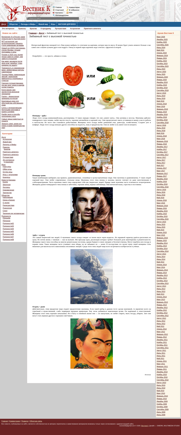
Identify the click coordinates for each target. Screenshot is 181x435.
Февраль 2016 (162, 206)
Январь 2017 (162, 176)
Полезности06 (8, 234)
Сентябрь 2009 (163, 409)
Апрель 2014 (162, 265)
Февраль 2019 (162, 109)
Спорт (5, 211)
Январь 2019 (162, 112)
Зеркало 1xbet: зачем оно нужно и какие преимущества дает (13, 126)
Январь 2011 (162, 369)
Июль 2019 (161, 96)
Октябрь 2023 (162, 64)
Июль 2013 (161, 289)
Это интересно (8, 29)
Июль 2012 (161, 321)
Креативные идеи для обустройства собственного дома (12, 103)
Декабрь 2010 (162, 372)
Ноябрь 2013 (162, 278)
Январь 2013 (162, 305)
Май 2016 (160, 198)
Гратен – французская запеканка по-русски (10, 97)
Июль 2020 (161, 74)
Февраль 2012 (162, 334)
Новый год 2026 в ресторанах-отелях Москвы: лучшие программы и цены (13, 50)
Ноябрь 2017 (162, 149)
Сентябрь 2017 (163, 155)
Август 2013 (161, 286)
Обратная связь (36, 421)
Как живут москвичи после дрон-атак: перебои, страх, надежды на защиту (12, 63)
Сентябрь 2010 (163, 380)
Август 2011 (161, 350)
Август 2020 (161, 72)
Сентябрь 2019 (163, 90)
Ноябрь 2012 (162, 310)
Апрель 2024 (162, 53)
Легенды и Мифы (28, 24)
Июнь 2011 (161, 356)
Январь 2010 (162, 399)
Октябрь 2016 (162, 184)
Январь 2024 (162, 58)
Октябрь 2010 (162, 377)
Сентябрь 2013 (163, 283)
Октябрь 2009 (162, 407)
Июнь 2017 (161, 163)
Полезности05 (8, 232)
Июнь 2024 (161, 48)
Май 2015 (160, 230)
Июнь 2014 (161, 259)
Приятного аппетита (92, 29)
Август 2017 (161, 157)
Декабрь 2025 (162, 39)
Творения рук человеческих (13, 213)
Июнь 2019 (161, 98)
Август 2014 (161, 254)
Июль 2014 (161, 257)
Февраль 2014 (162, 270)
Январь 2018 (162, 144)
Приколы (22, 29)
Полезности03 (8, 226)
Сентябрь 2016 (163, 187)
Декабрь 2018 (162, 115)
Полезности (6, 216)
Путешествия (60, 29)
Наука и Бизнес (9, 200)
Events (5, 182)
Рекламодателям (60, 15)
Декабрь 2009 (162, 401)
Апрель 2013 (162, 297)
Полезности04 (8, 229)
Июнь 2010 (161, 388)
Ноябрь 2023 (162, 61)
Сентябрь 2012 (163, 316)
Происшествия (8, 205)
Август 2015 (161, 222)
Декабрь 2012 (162, 308)
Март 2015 (161, 235)
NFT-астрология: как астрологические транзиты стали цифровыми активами (13, 43)
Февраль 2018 (162, 141)
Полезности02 (8, 223)
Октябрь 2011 (162, 345)
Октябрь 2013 (162, 281)
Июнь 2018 (161, 131)
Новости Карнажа (8, 180)
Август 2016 (161, 190)
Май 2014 (160, 262)
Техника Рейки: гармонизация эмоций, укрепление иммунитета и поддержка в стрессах (13, 78)
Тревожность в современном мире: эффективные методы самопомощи (13, 70)
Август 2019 (161, 93)
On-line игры (7, 172)
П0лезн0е (6, 218)
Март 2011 (161, 364)
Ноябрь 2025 (162, 42)
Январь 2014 (162, 273)
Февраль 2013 (162, 302)
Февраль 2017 (162, 174)
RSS (70, 13)
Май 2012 (160, 326)
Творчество (7, 193)
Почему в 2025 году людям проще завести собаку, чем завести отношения (12, 57)
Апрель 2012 (162, 329)
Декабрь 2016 (162, 179)
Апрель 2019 (162, 104)
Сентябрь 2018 (163, 123)
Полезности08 (8, 240)
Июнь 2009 (161, 415)
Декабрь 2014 (162, 243)
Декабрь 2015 (162, 211)
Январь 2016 (162, 208)
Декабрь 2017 (162, 147)
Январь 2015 (162, 241)
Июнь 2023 (161, 69)
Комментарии (74, 7)
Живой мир (43, 24)
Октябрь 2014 (162, 249)
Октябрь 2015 (162, 216)
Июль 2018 (161, 128)
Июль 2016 (161, 192)
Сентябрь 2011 (163, 348)
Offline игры (7, 169)
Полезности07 (8, 237)
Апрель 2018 (162, 136)
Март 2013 (161, 300)
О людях (6, 203)
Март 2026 (161, 37)
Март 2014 (161, 267)
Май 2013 (160, 294)
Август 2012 (161, 318)
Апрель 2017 (162, 168)
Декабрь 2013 (162, 275)
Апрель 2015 (162, 233)
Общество (13, 24)
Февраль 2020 (162, 77)
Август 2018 (161, 125)
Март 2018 (161, 139)
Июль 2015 (161, 224)
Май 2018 (160, 133)
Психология (7, 208)
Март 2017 (161, 171)
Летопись (6, 187)
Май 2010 (160, 391)
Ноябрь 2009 (162, 404)
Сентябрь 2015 (163, 219)
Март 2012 (161, 332)
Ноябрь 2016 (162, 182)
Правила (24, 421)
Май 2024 (160, 50)
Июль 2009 (161, 412)
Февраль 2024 (162, 56)
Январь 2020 (162, 80)
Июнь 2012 (161, 324)
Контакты (59, 13)
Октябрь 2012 (162, 313)
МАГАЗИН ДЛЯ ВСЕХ (67, 24)
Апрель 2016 (162, 200)
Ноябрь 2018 (162, 117)
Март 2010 (161, 393)
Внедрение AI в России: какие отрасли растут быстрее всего (13, 38)
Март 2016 (161, 203)
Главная (58, 7)
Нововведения (8, 190)
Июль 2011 (161, 353)
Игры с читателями (10, 175)
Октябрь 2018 (162, 120)
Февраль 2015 (162, 238)
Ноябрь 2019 (162, 85)
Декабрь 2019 (162, 82)
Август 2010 (161, 383)
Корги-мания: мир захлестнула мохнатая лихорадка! (10, 92)
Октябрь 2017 (162, 152)
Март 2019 (161, 107)
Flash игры (7, 167)
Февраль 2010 (162, 396)
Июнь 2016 (161, 195)
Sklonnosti (6, 185)
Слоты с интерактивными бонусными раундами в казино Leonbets (12, 110)
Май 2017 (160, 165)
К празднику (46, 29)
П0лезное (6, 221)
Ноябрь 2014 (162, 246)
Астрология (75, 29)
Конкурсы (6, 177)
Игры (53, 24)
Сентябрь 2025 (163, 45)
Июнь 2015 (161, 227)
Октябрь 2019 (162, 88)
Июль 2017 (161, 160)
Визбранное (74, 10)
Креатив (33, 29)
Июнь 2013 (161, 291)
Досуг (3, 24)
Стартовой (59, 10)
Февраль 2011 (162, 367)
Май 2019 (160, 101)
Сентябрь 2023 (163, 66)
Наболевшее (8, 197)
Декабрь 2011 (162, 340)
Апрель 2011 (162, 361)
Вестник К (144, 426)
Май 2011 (160, 359)
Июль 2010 (161, 385)
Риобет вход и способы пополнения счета (11, 115)
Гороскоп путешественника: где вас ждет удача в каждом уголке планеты (13, 85)
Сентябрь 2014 (163, 251)
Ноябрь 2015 (162, 214)
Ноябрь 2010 (162, 375)
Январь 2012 (162, 337)
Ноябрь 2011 (162, 342)
